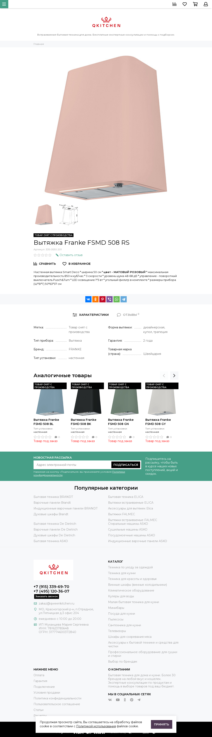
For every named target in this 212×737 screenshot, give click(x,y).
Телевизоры (117, 631)
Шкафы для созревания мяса (130, 637)
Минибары (116, 608)
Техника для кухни (122, 573)
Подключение (44, 687)
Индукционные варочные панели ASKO (137, 541)
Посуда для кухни (121, 613)
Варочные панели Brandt (52, 502)
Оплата (39, 675)
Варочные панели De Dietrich (56, 529)
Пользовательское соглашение (57, 704)
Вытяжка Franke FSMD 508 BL (46, 422)
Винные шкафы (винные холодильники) (137, 585)
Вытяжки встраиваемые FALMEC (132, 520)
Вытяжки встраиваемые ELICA (130, 502)
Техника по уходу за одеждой (130, 567)
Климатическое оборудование (131, 590)
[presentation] (164, 375)
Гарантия (40, 681)
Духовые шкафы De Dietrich (54, 535)
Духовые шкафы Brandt (51, 514)
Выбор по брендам (122, 661)
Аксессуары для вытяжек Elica (130, 508)
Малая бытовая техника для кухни (133, 602)
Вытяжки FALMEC (121, 514)
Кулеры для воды (121, 596)
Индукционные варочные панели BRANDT (66, 508)
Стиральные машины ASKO (128, 524)
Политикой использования (96, 726)
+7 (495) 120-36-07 (51, 591)
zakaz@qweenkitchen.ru (56, 603)
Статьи (38, 710)
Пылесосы (115, 619)
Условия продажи (47, 692)
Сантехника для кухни (124, 625)
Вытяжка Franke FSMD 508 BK (83, 422)
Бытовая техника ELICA (125, 497)
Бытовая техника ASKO (51, 541)
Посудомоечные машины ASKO (131, 535)
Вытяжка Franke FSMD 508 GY (158, 422)
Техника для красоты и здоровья (132, 579)
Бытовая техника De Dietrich (55, 524)
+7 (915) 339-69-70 (51, 586)
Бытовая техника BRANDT (53, 497)
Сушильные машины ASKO (127, 529)
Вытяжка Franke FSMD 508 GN (121, 422)
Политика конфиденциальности (57, 698)
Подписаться (125, 465)
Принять (161, 724)
